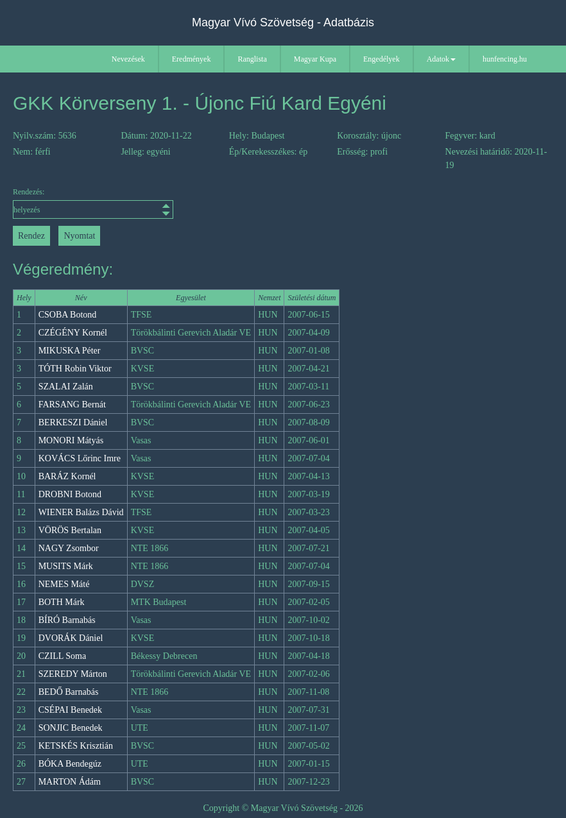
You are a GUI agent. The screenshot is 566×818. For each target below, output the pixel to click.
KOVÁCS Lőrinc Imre (80, 458)
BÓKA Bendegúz (70, 764)
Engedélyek (381, 59)
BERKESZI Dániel (73, 422)
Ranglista (251, 59)
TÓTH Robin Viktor (75, 368)
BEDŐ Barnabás (69, 692)
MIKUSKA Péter (70, 350)
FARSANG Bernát (72, 404)
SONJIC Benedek (71, 728)
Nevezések (128, 59)
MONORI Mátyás (71, 440)
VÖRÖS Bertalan (70, 530)
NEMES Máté (64, 584)
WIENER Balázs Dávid (81, 512)
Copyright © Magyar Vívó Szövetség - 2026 (283, 808)
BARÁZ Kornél (67, 476)
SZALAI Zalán (66, 386)
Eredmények (191, 59)
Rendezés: (80, 203)
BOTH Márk (62, 602)
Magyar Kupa (315, 59)
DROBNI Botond (70, 494)
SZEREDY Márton (73, 674)
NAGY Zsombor (69, 548)
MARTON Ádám (70, 782)
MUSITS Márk (66, 566)
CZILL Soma (63, 656)
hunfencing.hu (505, 59)
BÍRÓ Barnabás (67, 620)
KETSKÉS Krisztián (76, 746)
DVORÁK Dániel (71, 638)
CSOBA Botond (68, 315)
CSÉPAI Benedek (70, 710)
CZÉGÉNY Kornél (73, 332)
